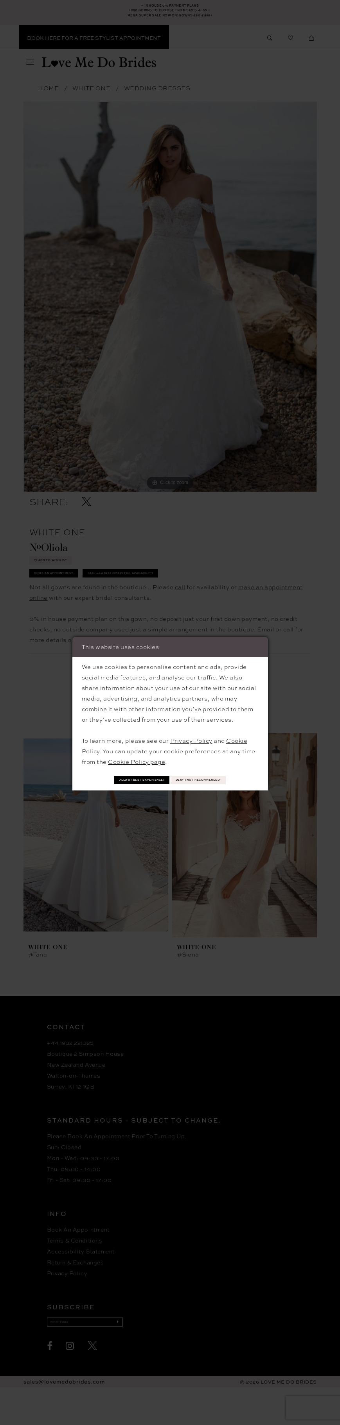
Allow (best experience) (170, 770)
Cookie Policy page (136, 749)
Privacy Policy (191, 728)
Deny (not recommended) (170, 789)
